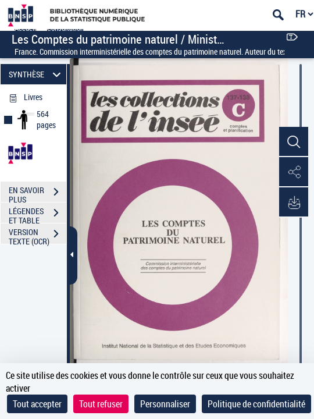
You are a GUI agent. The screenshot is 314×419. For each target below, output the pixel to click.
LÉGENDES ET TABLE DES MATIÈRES (37, 214)
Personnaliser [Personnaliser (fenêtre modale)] (165, 403)
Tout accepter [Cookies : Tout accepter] (37, 403)
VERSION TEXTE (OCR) (37, 235)
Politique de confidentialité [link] (256, 403)
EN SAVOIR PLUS (37, 193)
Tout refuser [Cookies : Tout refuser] (101, 403)
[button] (293, 142)
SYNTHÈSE (37, 74)
